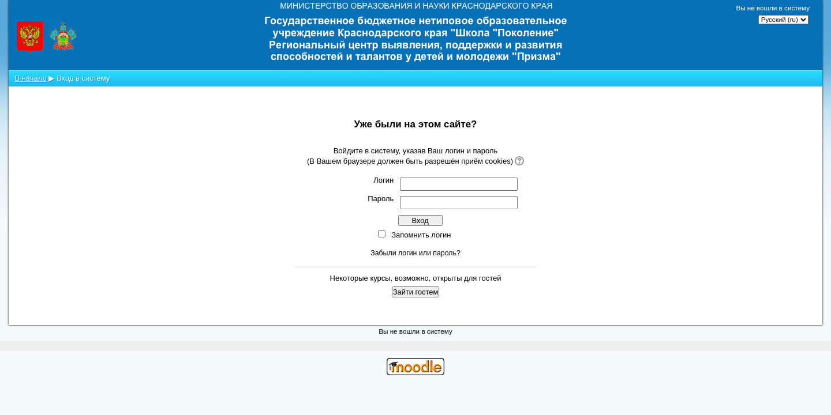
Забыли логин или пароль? (415, 253)
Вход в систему (83, 78)
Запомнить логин (421, 235)
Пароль (381, 198)
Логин (383, 180)
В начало (30, 78)
